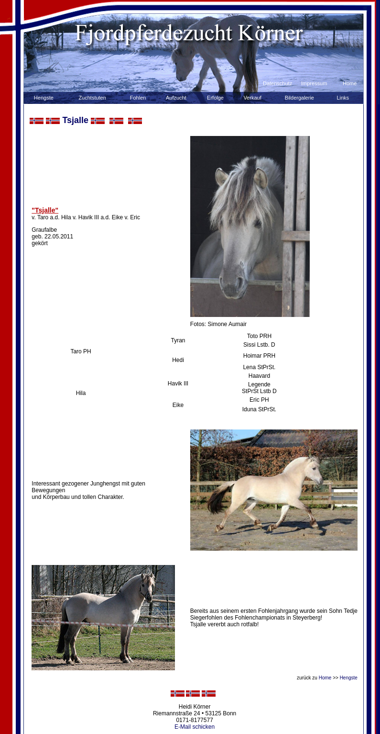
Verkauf (252, 98)
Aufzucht (176, 98)
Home (350, 83)
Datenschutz (277, 83)
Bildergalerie (299, 98)
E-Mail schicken (194, 726)
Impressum (314, 83)
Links (343, 98)
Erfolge (215, 98)
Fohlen (138, 98)
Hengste (44, 98)
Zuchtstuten (92, 98)
